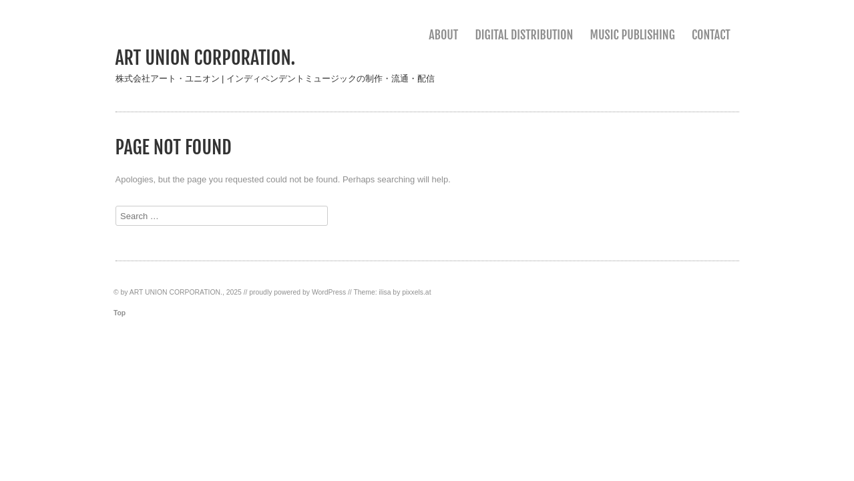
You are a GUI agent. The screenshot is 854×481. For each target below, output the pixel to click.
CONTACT (711, 34)
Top (120, 313)
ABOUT (443, 34)
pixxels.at (416, 292)
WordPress (329, 292)
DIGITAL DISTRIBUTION (524, 34)
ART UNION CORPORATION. (206, 57)
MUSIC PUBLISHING (632, 34)
